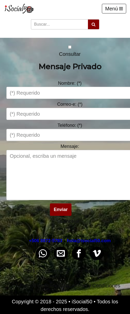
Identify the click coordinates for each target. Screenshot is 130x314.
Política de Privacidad (44, 285)
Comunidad (103, 271)
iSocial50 (82, 301)
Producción (36, 271)
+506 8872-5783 (45, 240)
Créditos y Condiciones (94, 285)
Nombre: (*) (70, 83)
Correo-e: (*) (69, 104)
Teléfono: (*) (70, 125)
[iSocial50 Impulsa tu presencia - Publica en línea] (19, 9)
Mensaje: (70, 146)
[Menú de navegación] (114, 8)
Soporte (81, 271)
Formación (60, 271)
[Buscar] (59, 24)
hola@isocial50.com (89, 240)
